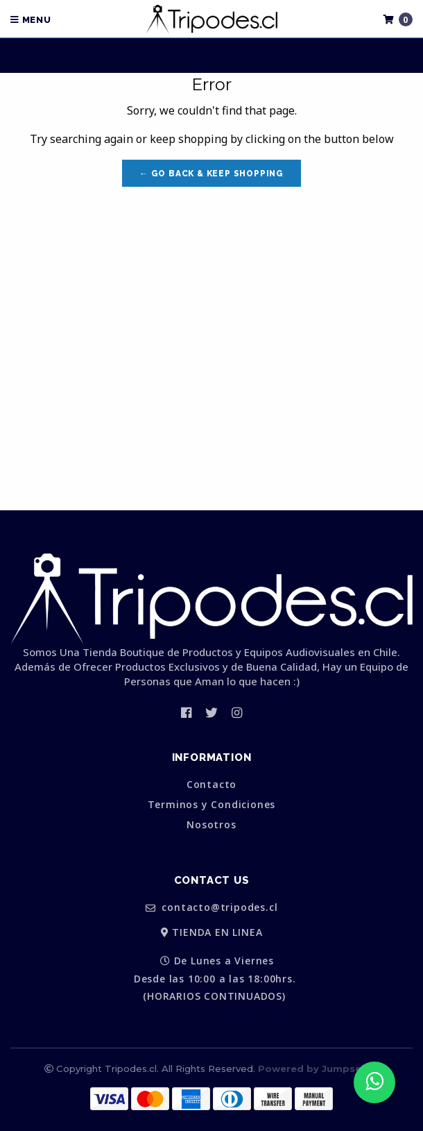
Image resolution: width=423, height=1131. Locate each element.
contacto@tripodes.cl (212, 908)
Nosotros (211, 825)
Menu (30, 20)
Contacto (211, 784)
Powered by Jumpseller (317, 1068)
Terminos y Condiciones (212, 805)
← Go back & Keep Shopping (211, 173)
